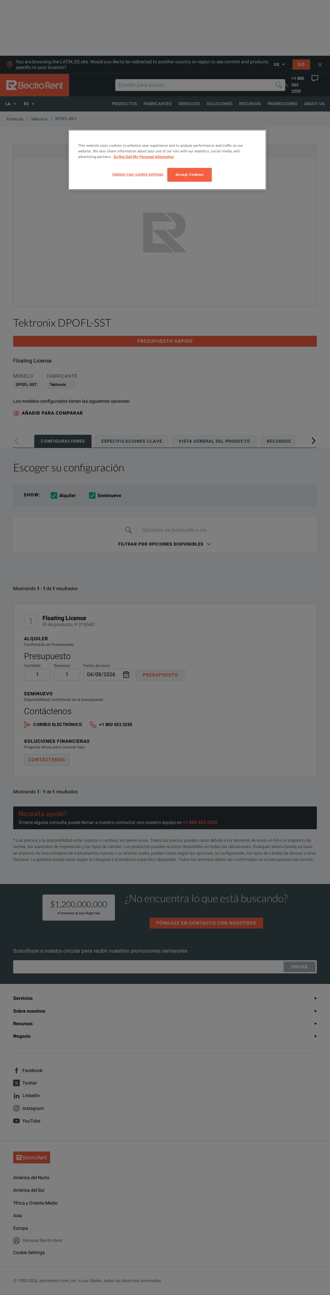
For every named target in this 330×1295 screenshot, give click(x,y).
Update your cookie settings (137, 174)
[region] (167, 160)
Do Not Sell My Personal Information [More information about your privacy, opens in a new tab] (144, 156)
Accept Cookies (190, 174)
